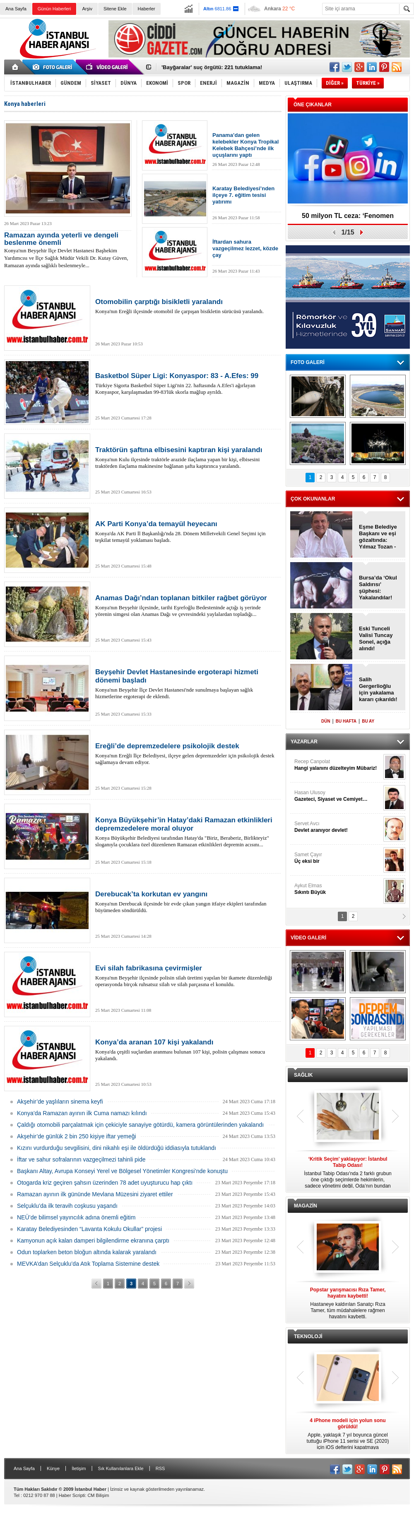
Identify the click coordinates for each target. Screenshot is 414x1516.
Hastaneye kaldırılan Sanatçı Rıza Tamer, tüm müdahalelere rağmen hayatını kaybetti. (347, 1303)
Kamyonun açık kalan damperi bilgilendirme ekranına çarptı (93, 1240)
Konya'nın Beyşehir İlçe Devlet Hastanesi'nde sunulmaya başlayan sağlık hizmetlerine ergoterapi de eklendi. (186, 683)
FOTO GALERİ (308, 362)
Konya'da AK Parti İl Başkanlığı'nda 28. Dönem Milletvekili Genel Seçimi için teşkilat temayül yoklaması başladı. (186, 531)
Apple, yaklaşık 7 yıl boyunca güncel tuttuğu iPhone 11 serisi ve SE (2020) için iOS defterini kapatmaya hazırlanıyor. (347, 1434)
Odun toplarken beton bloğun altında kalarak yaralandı (86, 1252)
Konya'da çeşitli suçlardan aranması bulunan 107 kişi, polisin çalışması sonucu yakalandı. (186, 1049)
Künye (53, 1468)
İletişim (79, 1468)
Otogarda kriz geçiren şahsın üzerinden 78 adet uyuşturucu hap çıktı (105, 1182)
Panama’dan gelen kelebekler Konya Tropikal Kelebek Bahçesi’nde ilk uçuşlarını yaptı (245, 145)
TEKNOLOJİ (308, 1336)
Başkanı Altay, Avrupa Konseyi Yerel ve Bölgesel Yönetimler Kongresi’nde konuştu (122, 1171)
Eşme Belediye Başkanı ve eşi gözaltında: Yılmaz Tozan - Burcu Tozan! (378, 537)
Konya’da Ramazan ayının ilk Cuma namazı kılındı (82, 1113)
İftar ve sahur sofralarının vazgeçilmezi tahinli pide (81, 1159)
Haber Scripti (72, 1495)
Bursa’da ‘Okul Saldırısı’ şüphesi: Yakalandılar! (378, 588)
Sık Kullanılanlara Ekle (121, 1468)
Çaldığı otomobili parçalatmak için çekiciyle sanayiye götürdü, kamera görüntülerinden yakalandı (140, 1124)
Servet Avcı (337, 827)
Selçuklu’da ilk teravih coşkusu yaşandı (67, 1205)
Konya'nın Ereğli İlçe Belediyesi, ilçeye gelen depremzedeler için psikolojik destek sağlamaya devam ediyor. (186, 753)
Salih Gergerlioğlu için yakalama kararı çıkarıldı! (378, 689)
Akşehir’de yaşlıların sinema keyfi (60, 1101)
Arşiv (87, 8)
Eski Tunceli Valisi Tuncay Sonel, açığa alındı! (375, 638)
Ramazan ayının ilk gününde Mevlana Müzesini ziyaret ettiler (95, 1194)
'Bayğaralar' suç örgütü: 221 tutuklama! (211, 67)
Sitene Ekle (115, 8)
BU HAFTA (346, 721)
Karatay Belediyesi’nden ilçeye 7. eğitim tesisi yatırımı (243, 195)
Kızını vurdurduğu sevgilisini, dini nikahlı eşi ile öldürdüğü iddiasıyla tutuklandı (116, 1148)
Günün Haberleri (54, 8)
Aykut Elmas (337, 889)
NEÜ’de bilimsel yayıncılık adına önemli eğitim (76, 1217)
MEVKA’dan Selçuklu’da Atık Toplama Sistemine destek (88, 1263)
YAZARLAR (304, 742)
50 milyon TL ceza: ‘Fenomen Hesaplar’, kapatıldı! (348, 218)
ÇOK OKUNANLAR (313, 499)
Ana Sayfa (15, 8)
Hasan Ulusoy (337, 796)
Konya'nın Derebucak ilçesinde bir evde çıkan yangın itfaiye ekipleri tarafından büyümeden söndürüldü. (186, 901)
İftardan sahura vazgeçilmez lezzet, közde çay (245, 248)
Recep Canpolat (337, 765)
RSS (160, 1468)
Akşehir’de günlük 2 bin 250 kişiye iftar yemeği (76, 1136)
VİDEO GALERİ (308, 938)
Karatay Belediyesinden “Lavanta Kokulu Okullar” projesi (89, 1229)
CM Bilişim (98, 1495)
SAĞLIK (303, 1075)
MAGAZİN (305, 1206)
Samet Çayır (337, 858)
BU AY (368, 721)
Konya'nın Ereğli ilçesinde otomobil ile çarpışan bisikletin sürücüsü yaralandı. (186, 306)
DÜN (325, 721)
